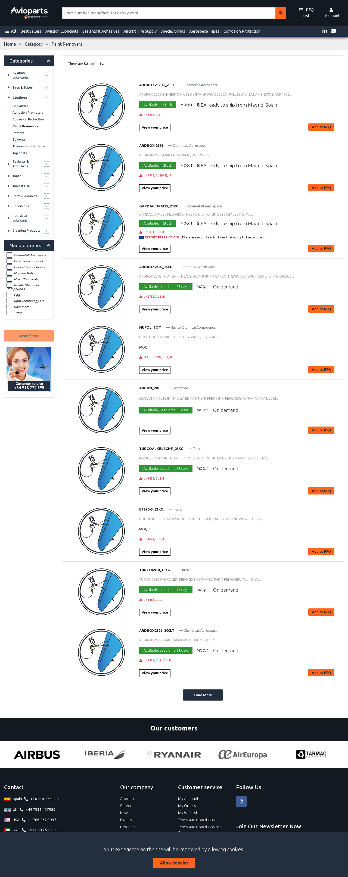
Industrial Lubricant (20, 218)
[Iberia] (105, 754)
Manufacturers (25, 245)
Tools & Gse (21, 186)
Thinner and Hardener (29, 146)
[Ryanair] (174, 754)
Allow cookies (174, 862)
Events (126, 820)
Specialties (21, 206)
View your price (155, 127)
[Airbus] (37, 754)
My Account (188, 799)
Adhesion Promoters (28, 112)
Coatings (20, 97)
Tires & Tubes (23, 87)
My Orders (187, 806)
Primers (18, 133)
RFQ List (306, 13)
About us (128, 799)
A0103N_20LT (150, 388)
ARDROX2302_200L (155, 267)
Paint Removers (25, 126)
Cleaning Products (27, 230)
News (125, 813)
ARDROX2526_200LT (156, 630)
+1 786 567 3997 (42, 820)
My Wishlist (187, 813)
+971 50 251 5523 (43, 830)
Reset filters (29, 336)
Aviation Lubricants (61, 31)
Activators (20, 106)
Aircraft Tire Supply (140, 31)
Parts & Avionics (25, 196)
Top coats (20, 153)
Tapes (17, 176)
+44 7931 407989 (40, 809)
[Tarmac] (311, 754)
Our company (136, 787)
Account (332, 13)
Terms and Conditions (196, 820)
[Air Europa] (242, 754)
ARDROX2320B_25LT (157, 85)
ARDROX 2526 (151, 145)
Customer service (200, 787)
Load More (203, 695)
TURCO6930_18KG (154, 570)
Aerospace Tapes (204, 31)
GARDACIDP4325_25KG (159, 206)
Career (126, 806)
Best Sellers (30, 31)
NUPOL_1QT (150, 327)
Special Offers (173, 31)
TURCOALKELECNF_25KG (161, 448)
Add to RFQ (321, 127)
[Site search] (168, 13)
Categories (21, 61)
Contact (14, 787)
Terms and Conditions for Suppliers (199, 830)
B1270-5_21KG (151, 509)
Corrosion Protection (241, 31)
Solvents (19, 139)
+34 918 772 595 (44, 799)
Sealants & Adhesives (100, 31)
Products (128, 827)
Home (10, 44)
